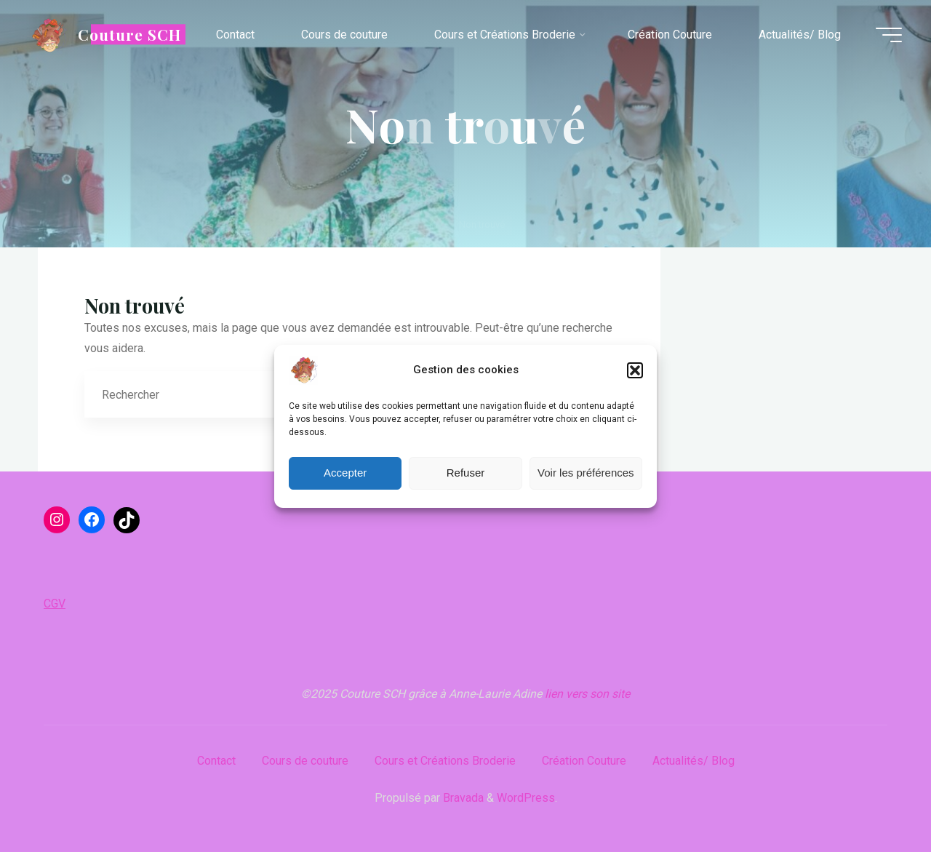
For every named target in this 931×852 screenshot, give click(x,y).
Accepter (345, 472)
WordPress (526, 798)
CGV (54, 603)
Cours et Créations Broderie (445, 761)
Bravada (462, 798)
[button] (635, 370)
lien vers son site (587, 694)
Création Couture (584, 761)
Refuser (466, 472)
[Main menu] (889, 35)
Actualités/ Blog (693, 761)
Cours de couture (305, 761)
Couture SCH (129, 34)
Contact (216, 761)
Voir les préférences (586, 472)
